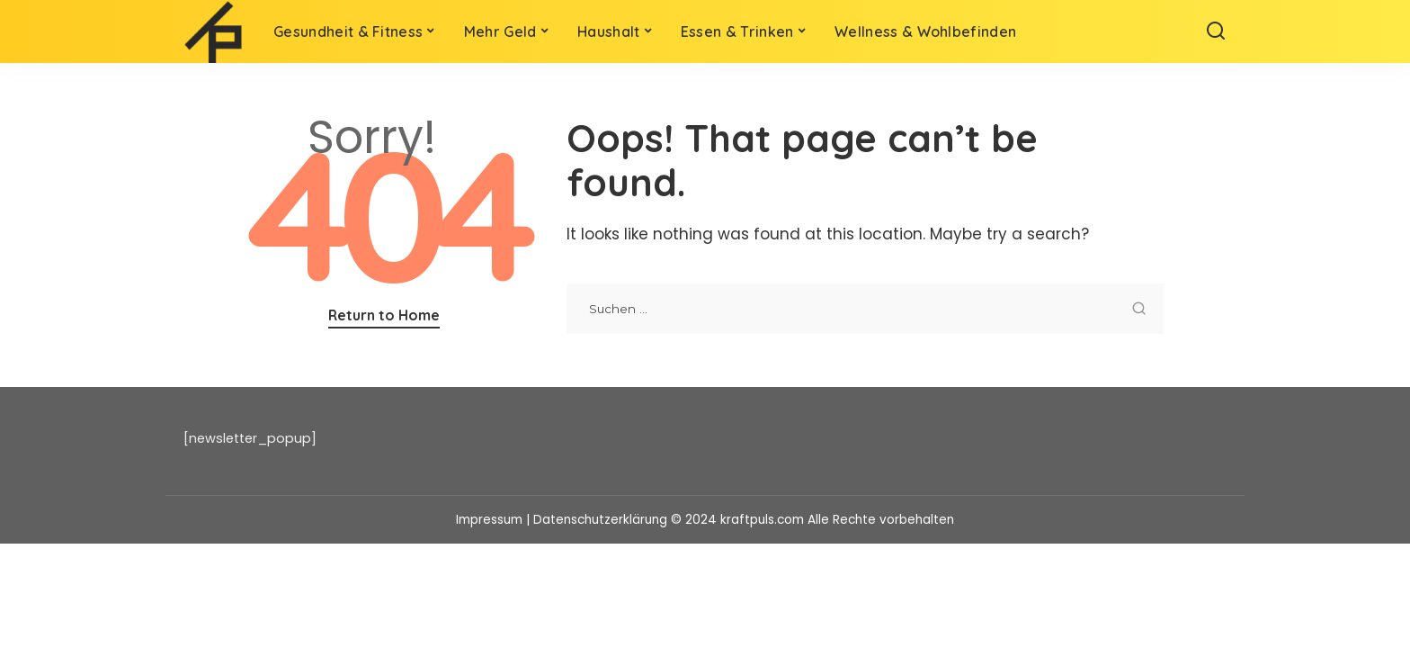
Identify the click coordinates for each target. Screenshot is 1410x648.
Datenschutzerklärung (600, 519)
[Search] (1216, 31)
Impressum (489, 519)
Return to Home (384, 315)
